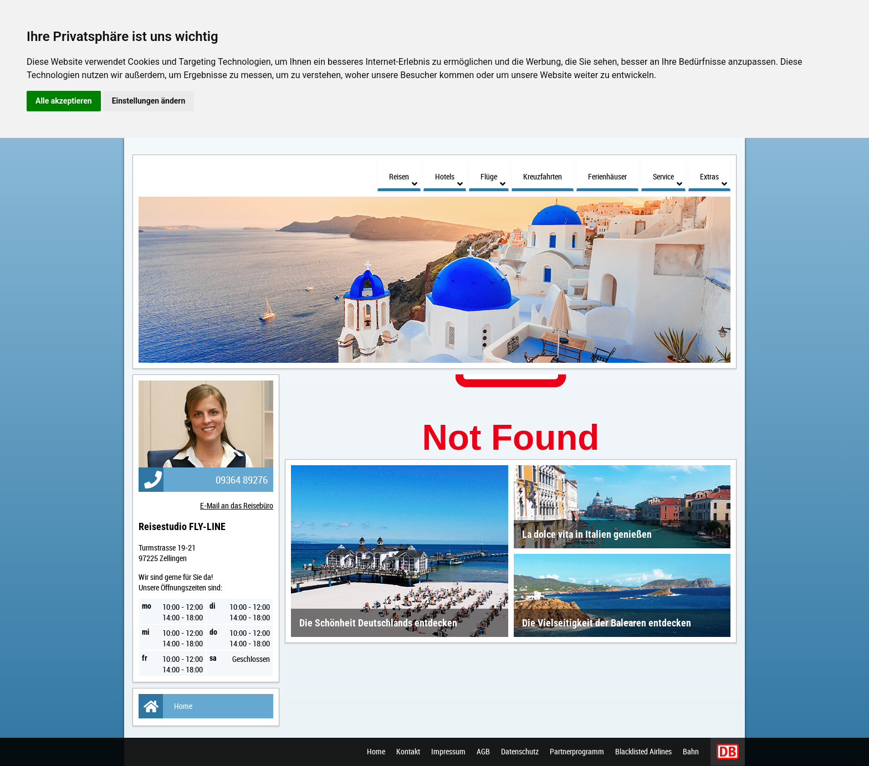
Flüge (492, 179)
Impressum (448, 752)
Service (667, 179)
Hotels (449, 179)
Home (165, 706)
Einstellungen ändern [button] (149, 100)
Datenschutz (520, 752)
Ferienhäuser (607, 176)
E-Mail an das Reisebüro (236, 505)
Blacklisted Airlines (643, 752)
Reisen (403, 179)
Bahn (691, 752)
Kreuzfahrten (542, 176)
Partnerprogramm (577, 752)
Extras (713, 179)
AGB (483, 752)
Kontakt (408, 752)
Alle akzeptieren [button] (63, 100)
